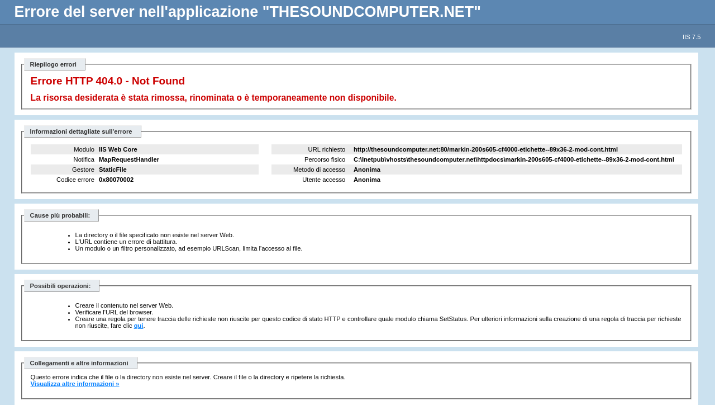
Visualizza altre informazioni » (75, 383)
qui (139, 325)
